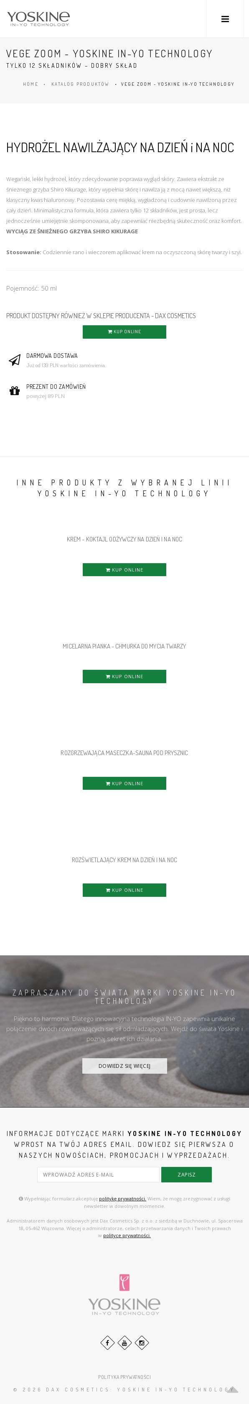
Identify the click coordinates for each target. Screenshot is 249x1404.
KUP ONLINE (124, 331)
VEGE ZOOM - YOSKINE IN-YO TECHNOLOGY (177, 84)
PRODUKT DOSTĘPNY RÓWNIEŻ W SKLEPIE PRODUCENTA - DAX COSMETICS (101, 315)
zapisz (187, 1174)
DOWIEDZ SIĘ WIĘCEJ (125, 1066)
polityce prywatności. (127, 1235)
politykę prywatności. (122, 1198)
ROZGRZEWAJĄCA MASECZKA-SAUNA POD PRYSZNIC (124, 753)
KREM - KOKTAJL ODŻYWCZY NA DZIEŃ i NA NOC (124, 539)
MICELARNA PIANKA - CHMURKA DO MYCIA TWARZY (124, 646)
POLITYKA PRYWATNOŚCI (124, 1377)
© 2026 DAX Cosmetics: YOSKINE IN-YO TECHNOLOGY (124, 1389)
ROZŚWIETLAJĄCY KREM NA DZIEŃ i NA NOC (124, 860)
